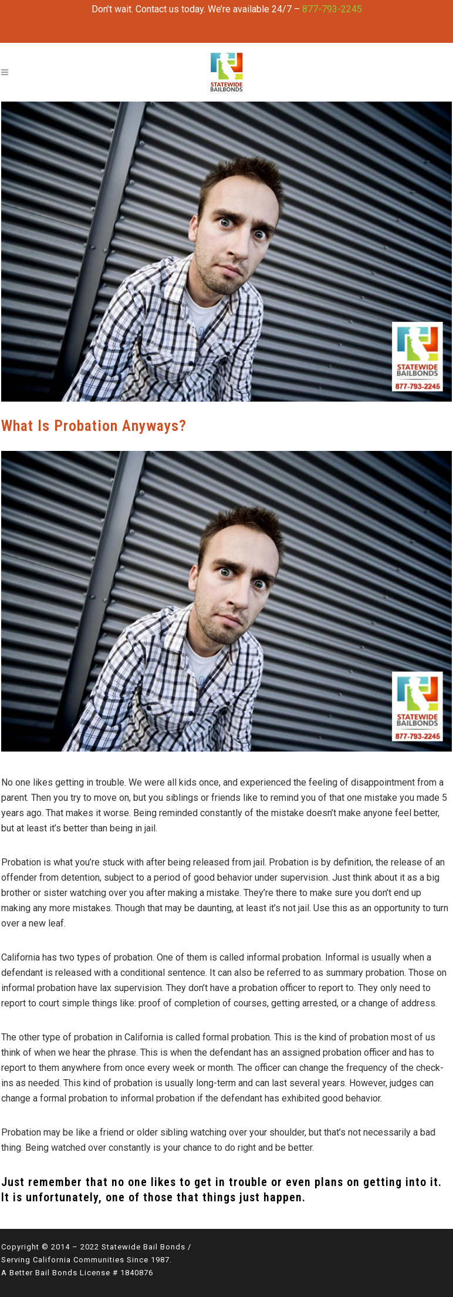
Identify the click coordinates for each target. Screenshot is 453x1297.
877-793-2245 (332, 9)
